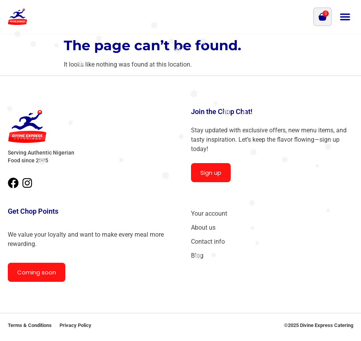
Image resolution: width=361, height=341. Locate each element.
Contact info (208, 241)
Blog (197, 255)
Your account (209, 213)
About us (203, 227)
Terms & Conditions (30, 325)
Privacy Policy (75, 325)
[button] (345, 17)
